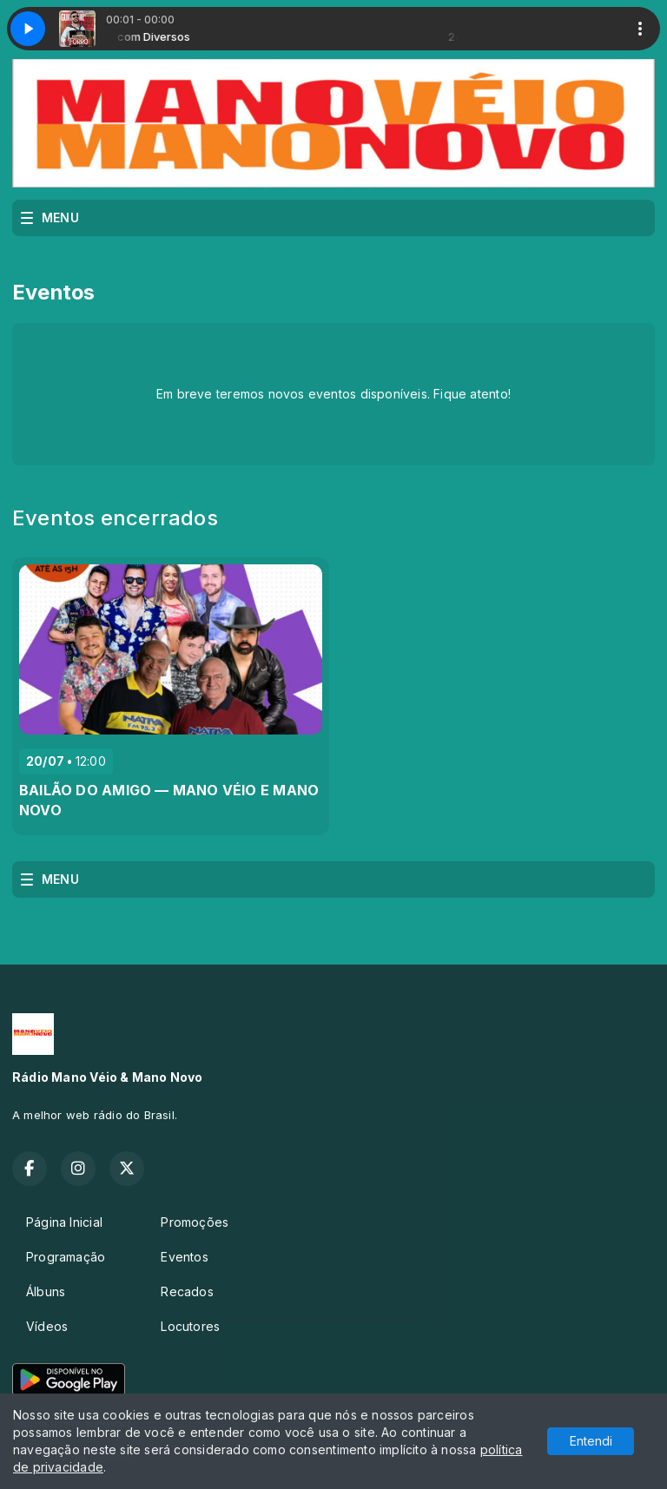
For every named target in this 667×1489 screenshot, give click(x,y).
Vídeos (47, 1326)
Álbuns (45, 1291)
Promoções (194, 1222)
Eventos (184, 1256)
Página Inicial (64, 1222)
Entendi (591, 1440)
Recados (187, 1291)
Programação (65, 1256)
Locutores (190, 1326)
